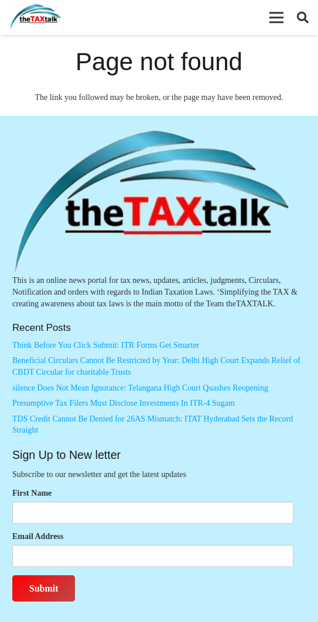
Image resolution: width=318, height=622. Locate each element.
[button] (276, 17)
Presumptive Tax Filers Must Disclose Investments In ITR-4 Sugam (123, 403)
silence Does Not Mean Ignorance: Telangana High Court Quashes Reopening (140, 387)
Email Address (37, 536)
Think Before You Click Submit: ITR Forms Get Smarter (105, 345)
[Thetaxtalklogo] (36, 18)
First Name (32, 493)
